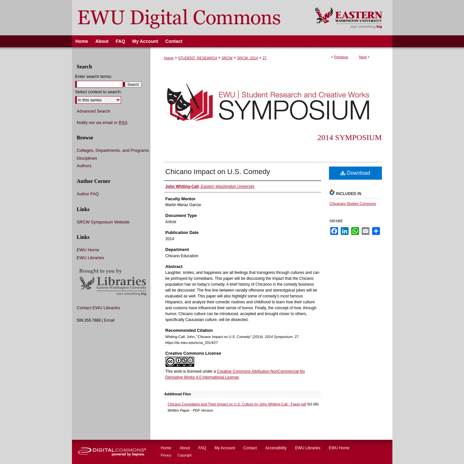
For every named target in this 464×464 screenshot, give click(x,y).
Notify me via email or (102, 122)
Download (355, 173)
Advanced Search (94, 111)
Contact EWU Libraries (98, 307)
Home (169, 58)
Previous (341, 57)
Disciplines (87, 158)
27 (264, 58)
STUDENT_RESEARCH (197, 58)
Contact (250, 448)
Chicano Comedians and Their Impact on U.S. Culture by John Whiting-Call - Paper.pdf (237, 404)
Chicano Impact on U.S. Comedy (217, 172)
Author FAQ (88, 193)
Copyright (185, 455)
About (185, 448)
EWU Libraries (90, 257)
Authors (84, 165)
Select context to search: (98, 91)
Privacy (167, 455)
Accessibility (276, 448)
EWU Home (88, 249)
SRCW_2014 (247, 58)
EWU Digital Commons (189, 17)
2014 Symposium (350, 137)
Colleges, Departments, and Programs (113, 150)
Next (363, 57)
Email (109, 320)
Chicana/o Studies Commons (353, 203)
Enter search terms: (93, 76)
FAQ (202, 448)
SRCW (226, 58)
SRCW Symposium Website (103, 222)
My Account (225, 448)
